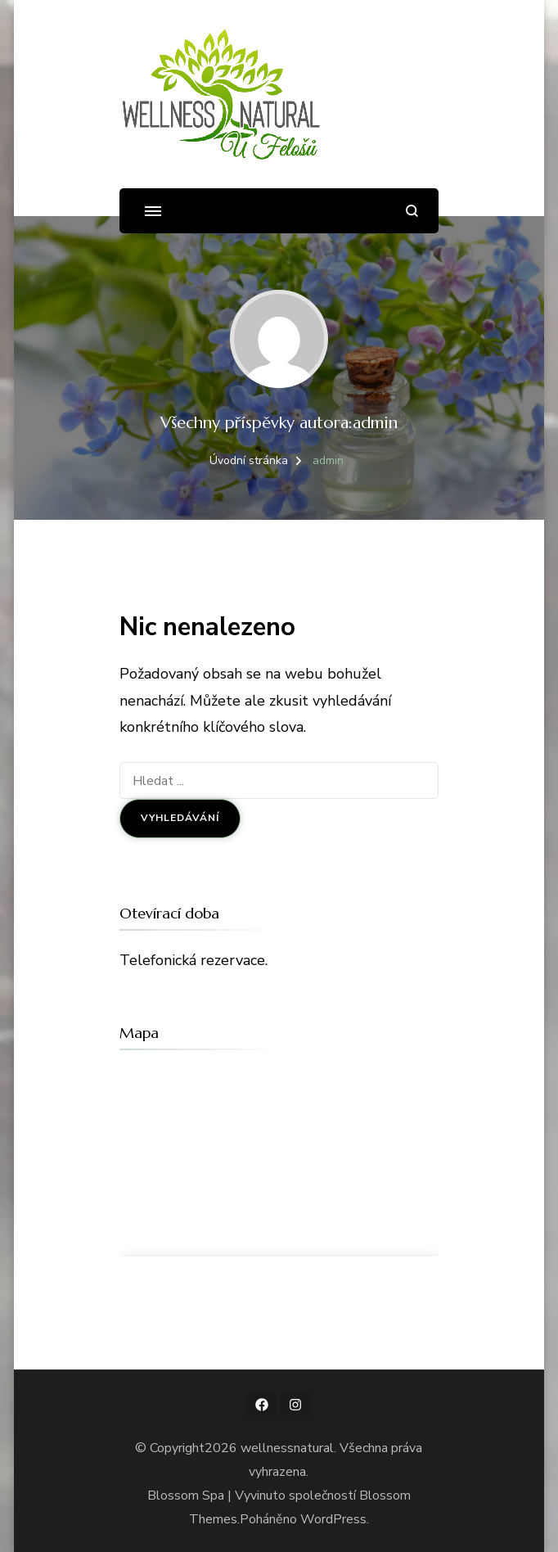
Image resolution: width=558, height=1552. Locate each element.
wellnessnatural (287, 1448)
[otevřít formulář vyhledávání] (412, 210)
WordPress (333, 1519)
